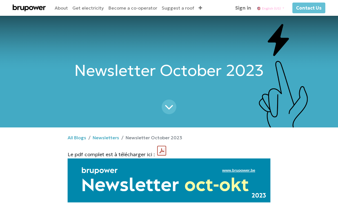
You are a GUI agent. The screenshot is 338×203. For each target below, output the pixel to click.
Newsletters (106, 137)
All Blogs (77, 137)
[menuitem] (61, 8)
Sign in (243, 8)
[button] (200, 8)
